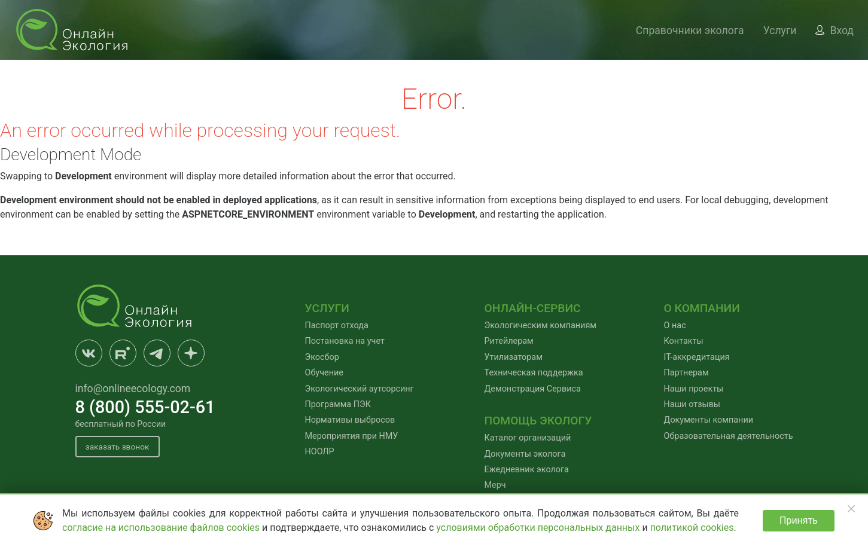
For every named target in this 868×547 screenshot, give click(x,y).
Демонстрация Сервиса (533, 389)
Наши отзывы (692, 404)
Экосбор (322, 357)
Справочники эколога (690, 30)
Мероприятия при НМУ (351, 436)
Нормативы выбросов (350, 420)
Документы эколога (525, 454)
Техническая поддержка (534, 373)
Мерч (495, 485)
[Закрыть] (851, 508)
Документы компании (708, 420)
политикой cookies (692, 527)
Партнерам (686, 373)
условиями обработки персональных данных (539, 527)
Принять (798, 520)
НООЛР (319, 452)
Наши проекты (694, 389)
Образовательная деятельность (728, 436)
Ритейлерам (509, 341)
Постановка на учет (345, 341)
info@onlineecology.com (133, 389)
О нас (675, 325)
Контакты (683, 341)
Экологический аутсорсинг (359, 389)
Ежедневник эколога (527, 470)
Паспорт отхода (336, 325)
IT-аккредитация (697, 357)
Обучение (324, 373)
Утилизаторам (514, 357)
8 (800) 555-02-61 (145, 407)
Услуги (780, 30)
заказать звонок (119, 447)
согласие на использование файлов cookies (162, 527)
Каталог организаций (528, 438)
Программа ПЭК (338, 404)
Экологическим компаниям (540, 325)
